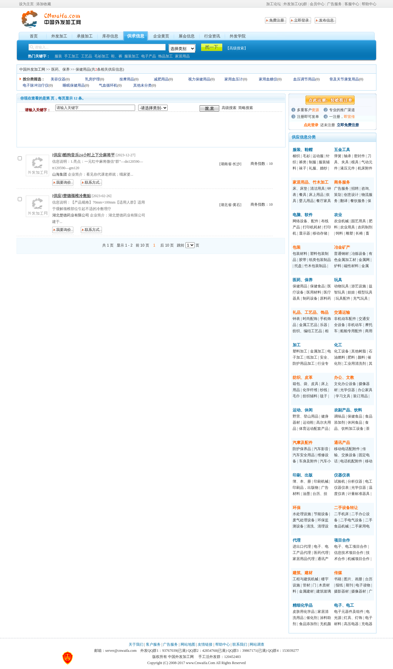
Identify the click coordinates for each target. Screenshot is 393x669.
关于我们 (136, 644)
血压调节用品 (304, 79)
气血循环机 (108, 85)
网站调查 (257, 644)
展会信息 (187, 36)
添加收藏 (43, 4)
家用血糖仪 (268, 79)
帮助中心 (369, 4)
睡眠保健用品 (74, 85)
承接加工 (85, 36)
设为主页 (26, 4)
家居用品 (182, 56)
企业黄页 (161, 36)
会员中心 (317, 4)
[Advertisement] (131, 129)
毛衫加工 (101, 56)
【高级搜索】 (237, 48)
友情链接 (205, 644)
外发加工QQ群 (295, 4)
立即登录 (301, 20)
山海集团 (59, 174)
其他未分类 (142, 85)
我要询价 (63, 182)
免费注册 (276, 20)
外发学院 (238, 36)
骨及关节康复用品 (344, 79)
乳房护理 (92, 79)
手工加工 (71, 56)
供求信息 (135, 36)
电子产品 (148, 56)
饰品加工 (165, 56)
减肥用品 (161, 79)
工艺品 (86, 56)
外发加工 (59, 36)
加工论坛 (273, 4)
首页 (34, 36)
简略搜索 (245, 108)
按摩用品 (126, 79)
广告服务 (334, 4)
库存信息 (110, 36)
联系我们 (239, 644)
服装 (58, 56)
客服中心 (351, 4)
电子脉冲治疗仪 (36, 85)
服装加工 (131, 56)
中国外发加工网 (32, 69)
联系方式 (92, 182)
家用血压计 (233, 79)
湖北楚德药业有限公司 (70, 215)
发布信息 (326, 20)
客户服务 (153, 644)
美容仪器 (58, 79)
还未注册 (327, 125)
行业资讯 (212, 36)
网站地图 (188, 644)
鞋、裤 (116, 56)
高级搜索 (229, 108)
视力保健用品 (199, 79)
